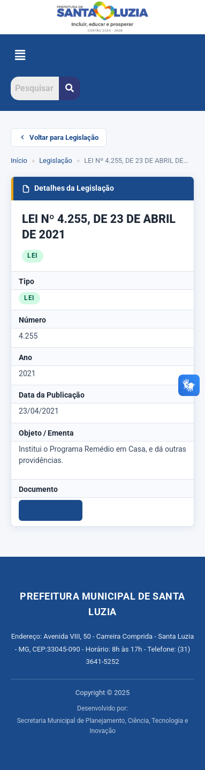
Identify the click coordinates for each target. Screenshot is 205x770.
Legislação (55, 160)
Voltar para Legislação (58, 137)
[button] (20, 55)
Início (19, 160)
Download (50, 510)
